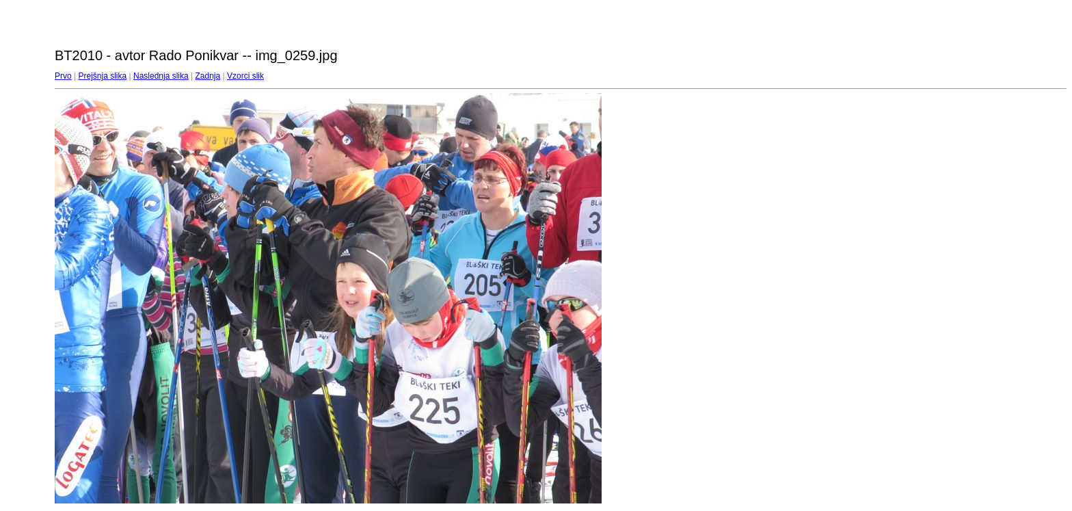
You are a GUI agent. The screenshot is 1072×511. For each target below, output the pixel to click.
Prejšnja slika (102, 76)
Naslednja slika (161, 76)
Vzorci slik (245, 76)
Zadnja (208, 76)
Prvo (63, 76)
